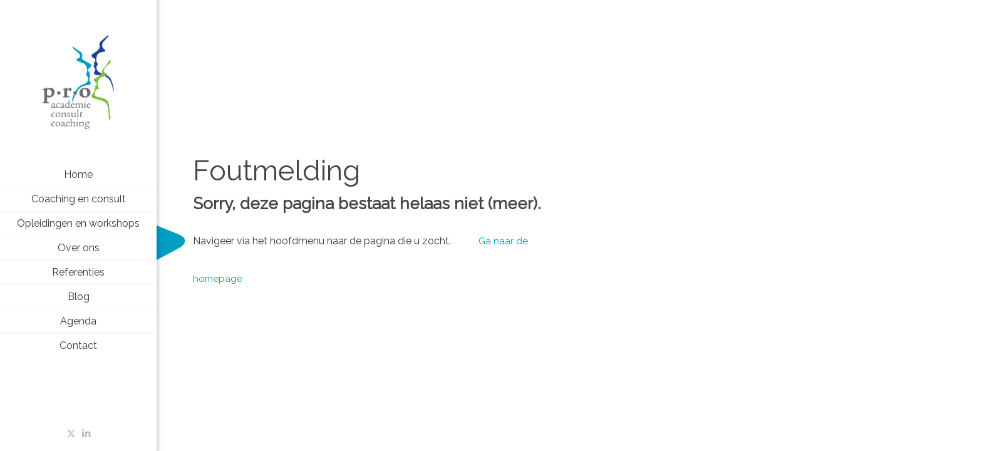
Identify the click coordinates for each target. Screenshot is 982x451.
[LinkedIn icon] (86, 433)
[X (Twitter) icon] (71, 433)
